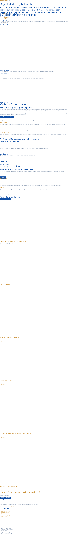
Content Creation (6, 16)
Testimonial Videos (4, 192)
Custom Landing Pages (4, 117)
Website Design (6, 14)
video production (39, 494)
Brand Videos (3, 187)
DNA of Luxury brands (5, 284)
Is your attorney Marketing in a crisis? (9, 337)
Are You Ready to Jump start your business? (20, 492)
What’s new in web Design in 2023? (9, 486)
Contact (4, 22)
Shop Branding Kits (6, 19)
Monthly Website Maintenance (6, 132)
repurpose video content (6, 380)
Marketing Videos (3, 178)
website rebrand (3, 122)
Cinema (5, 18)
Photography (6, 17)
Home (4, 13)
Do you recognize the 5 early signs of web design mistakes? (15, 433)
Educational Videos (4, 183)
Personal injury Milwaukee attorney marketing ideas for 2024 (15, 241)
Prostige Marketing (3, 0)
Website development (14, 494)
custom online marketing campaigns (24, 494)
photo (33, 494)
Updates (4, 21)
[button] (34, 12)
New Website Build (4, 128)
